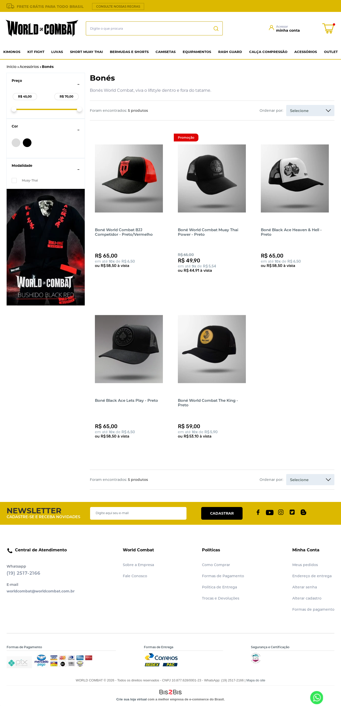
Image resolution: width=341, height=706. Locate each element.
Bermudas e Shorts (129, 52)
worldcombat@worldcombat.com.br (41, 591)
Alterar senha (304, 587)
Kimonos (11, 52)
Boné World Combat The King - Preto (208, 402)
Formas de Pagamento (223, 576)
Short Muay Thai (86, 52)
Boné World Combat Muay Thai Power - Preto (208, 232)
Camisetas (166, 52)
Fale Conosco (135, 576)
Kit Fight (35, 52)
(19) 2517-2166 (23, 573)
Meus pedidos (305, 565)
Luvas (57, 52)
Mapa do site (255, 680)
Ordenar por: (271, 110)
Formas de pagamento (313, 609)
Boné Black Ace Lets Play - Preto (126, 400)
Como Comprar (216, 565)
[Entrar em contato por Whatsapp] (316, 697)
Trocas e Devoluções (220, 598)
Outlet (331, 52)
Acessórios (305, 52)
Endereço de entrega (312, 576)
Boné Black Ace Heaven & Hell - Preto (291, 232)
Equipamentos (197, 52)
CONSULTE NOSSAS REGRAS (118, 6)
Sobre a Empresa (138, 565)
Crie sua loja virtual (131, 699)
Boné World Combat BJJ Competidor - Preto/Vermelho (124, 232)
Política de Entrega (219, 587)
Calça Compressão (268, 52)
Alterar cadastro (306, 598)
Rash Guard (230, 52)
